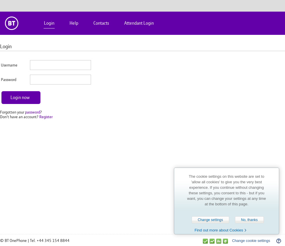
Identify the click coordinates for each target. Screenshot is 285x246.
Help (278, 240)
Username (9, 65)
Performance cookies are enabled (212, 241)
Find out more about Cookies (219, 230)
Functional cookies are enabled (218, 241)
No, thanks (249, 220)
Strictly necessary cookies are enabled (205, 241)
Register (46, 116)
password (32, 112)
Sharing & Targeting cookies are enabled (225, 241)
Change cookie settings (251, 241)
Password (8, 80)
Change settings (210, 220)
